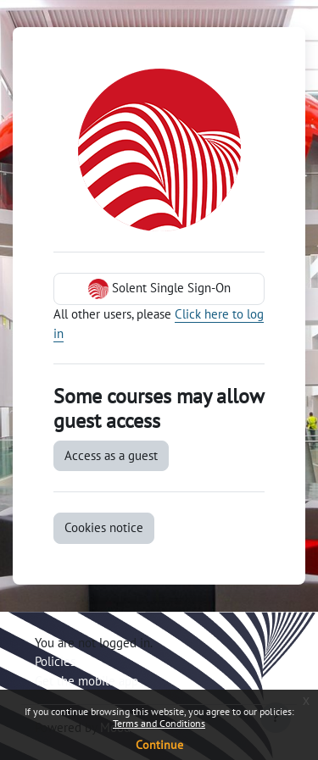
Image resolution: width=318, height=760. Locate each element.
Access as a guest (111, 455)
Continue (159, 744)
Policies (55, 661)
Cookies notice (103, 527)
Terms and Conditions (159, 723)
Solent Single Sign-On (159, 289)
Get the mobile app (86, 681)
